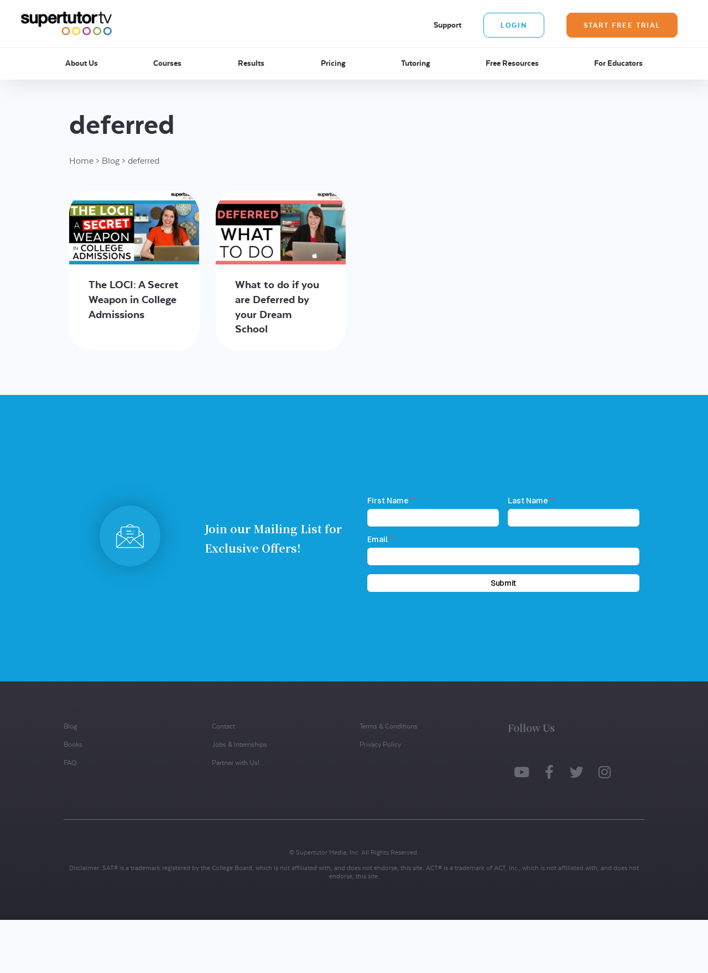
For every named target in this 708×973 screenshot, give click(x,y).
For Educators (618, 63)
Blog (110, 160)
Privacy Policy (380, 744)
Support (447, 24)
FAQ (70, 762)
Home (81, 160)
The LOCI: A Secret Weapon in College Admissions (133, 299)
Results (251, 63)
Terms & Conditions (389, 726)
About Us (81, 63)
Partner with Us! (235, 762)
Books (73, 744)
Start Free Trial (622, 25)
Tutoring (415, 63)
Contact (223, 726)
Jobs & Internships (239, 744)
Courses (167, 63)
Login (514, 25)
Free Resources (512, 63)
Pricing (333, 63)
